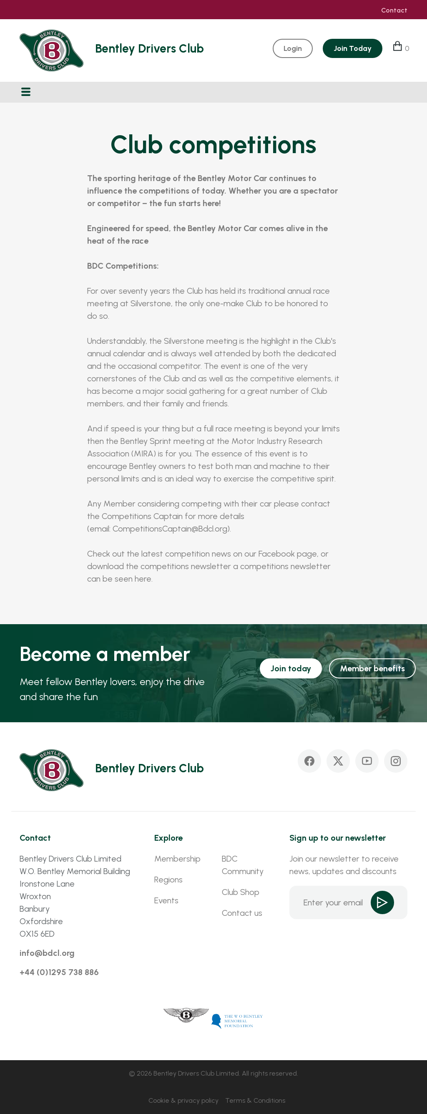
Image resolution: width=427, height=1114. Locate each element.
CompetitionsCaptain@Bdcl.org (170, 529)
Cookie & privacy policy (183, 1100)
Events (166, 900)
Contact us (242, 913)
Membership (177, 859)
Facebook (277, 554)
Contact (394, 10)
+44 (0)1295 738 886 (59, 972)
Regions (168, 880)
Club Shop (240, 892)
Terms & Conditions (255, 1100)
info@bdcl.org (47, 953)
